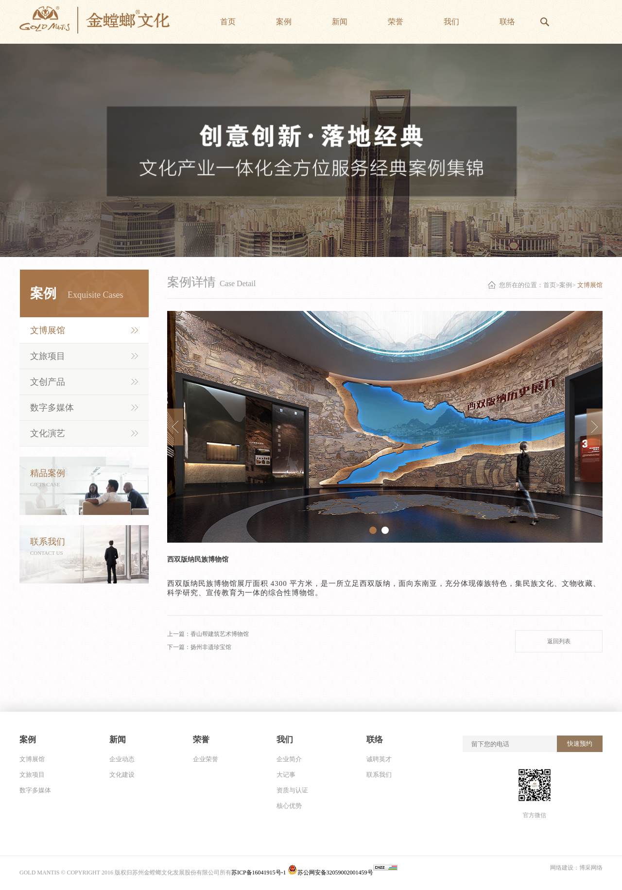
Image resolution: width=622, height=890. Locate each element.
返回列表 (558, 641)
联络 (374, 740)
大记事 (285, 774)
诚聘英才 (379, 759)
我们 (284, 740)
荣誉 (201, 740)
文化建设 (122, 774)
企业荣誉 (205, 759)
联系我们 (379, 774)
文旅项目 (47, 356)
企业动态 (122, 759)
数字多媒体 (52, 407)
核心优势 (289, 806)
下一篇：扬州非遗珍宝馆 (199, 647)
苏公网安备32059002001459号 (330, 872)
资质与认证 (292, 790)
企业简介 (289, 759)
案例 (27, 740)
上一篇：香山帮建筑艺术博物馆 (208, 634)
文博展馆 (47, 330)
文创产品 (47, 382)
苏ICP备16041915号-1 (259, 872)
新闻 (117, 740)
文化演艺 (47, 433)
